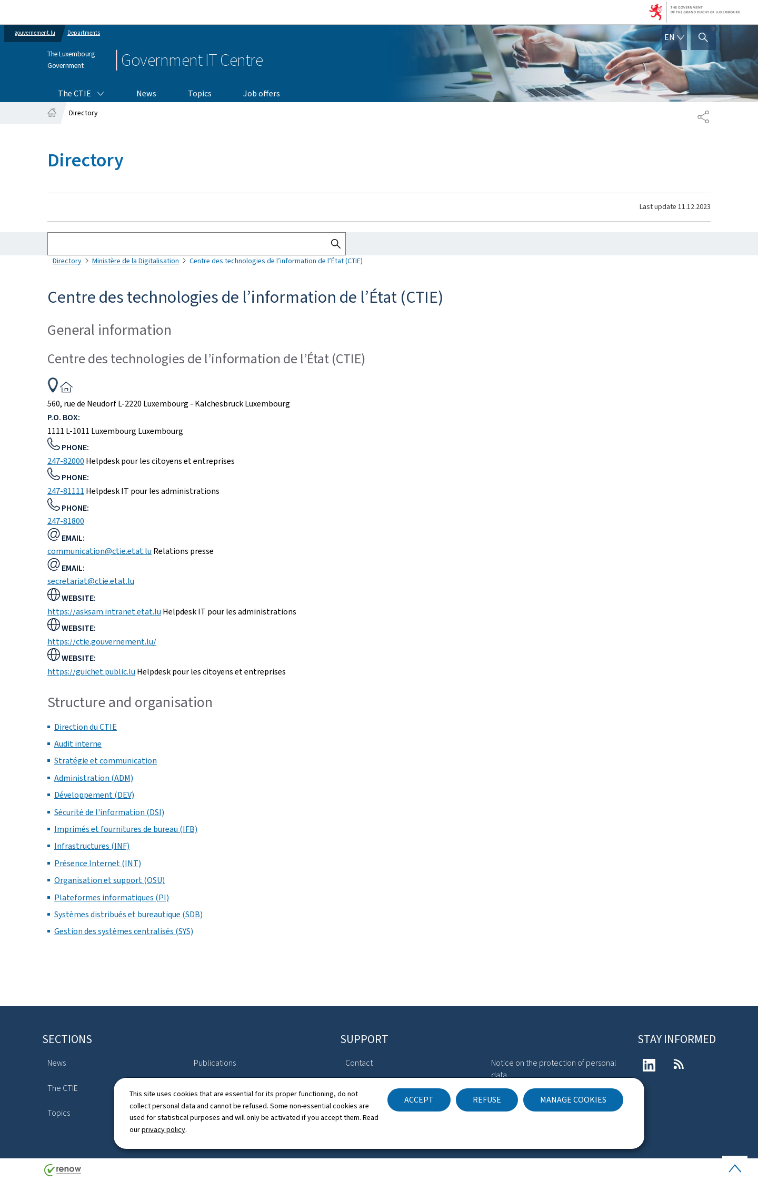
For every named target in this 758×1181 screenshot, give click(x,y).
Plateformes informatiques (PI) (111, 897)
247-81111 (65, 491)
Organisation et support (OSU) (109, 880)
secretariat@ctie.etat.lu (90, 581)
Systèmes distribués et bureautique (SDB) (128, 914)
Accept (419, 1099)
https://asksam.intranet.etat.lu (104, 611)
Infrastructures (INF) (91, 845)
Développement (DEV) (94, 794)
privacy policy (163, 1130)
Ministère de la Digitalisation (135, 261)
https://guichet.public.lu (91, 671)
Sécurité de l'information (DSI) (109, 812)
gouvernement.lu (35, 33)
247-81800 (65, 521)
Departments (83, 33)
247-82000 (65, 461)
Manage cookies (573, 1099)
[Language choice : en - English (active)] (674, 37)
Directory (67, 261)
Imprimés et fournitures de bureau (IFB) (125, 829)
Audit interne (78, 743)
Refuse (487, 1099)
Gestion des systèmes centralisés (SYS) (123, 931)
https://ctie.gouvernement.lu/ (101, 641)
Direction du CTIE (85, 726)
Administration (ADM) (93, 777)
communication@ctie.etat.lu (99, 551)
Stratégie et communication (105, 760)
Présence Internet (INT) (97, 863)
